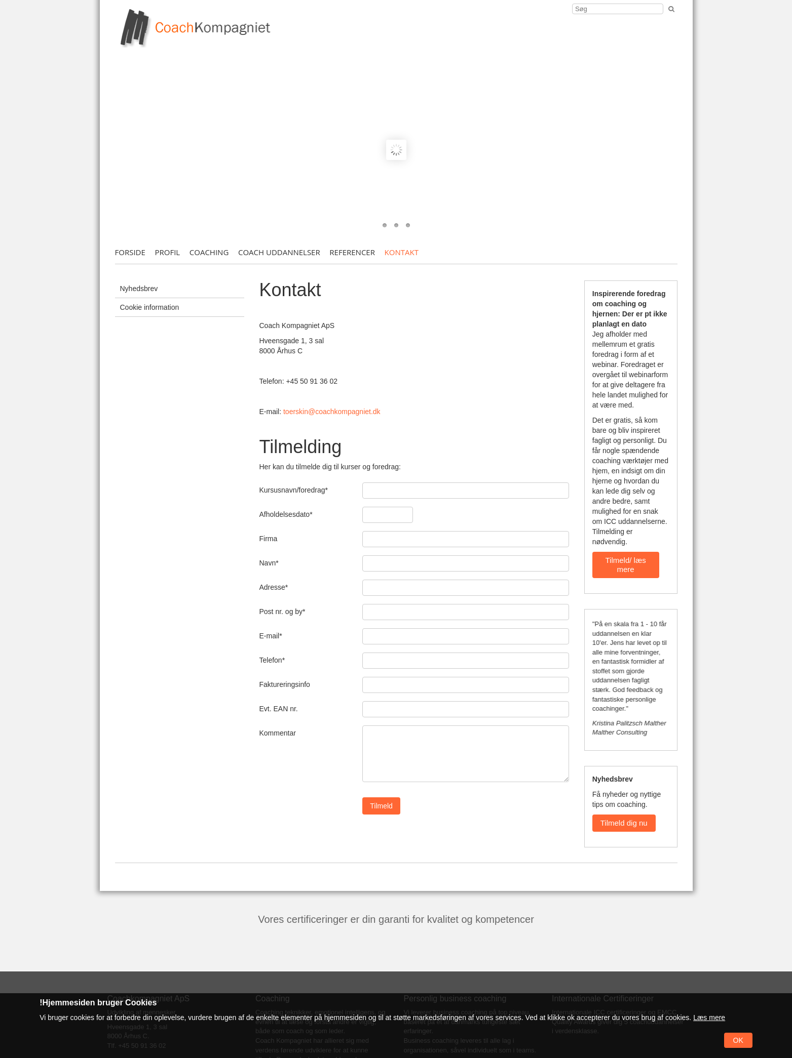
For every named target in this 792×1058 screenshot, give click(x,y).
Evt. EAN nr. (278, 709)
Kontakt (402, 252)
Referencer (352, 252)
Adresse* (273, 587)
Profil (167, 252)
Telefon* (272, 660)
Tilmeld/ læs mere (625, 565)
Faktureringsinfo (284, 684)
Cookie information (149, 307)
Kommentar (277, 733)
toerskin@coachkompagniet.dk (332, 412)
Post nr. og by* (282, 611)
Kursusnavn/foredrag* (293, 490)
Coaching (209, 252)
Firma (268, 539)
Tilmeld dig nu (624, 823)
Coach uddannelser (279, 252)
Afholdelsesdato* (286, 514)
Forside (130, 252)
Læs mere (709, 1017)
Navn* (269, 563)
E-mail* (270, 636)
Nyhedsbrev (139, 288)
